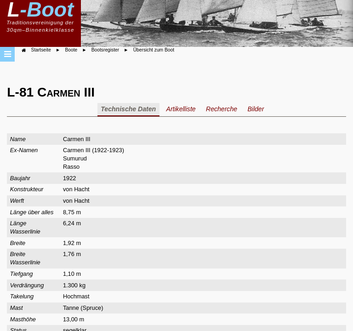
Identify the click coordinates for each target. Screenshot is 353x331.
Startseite (41, 49)
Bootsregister (105, 49)
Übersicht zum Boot (153, 49)
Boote (71, 49)
